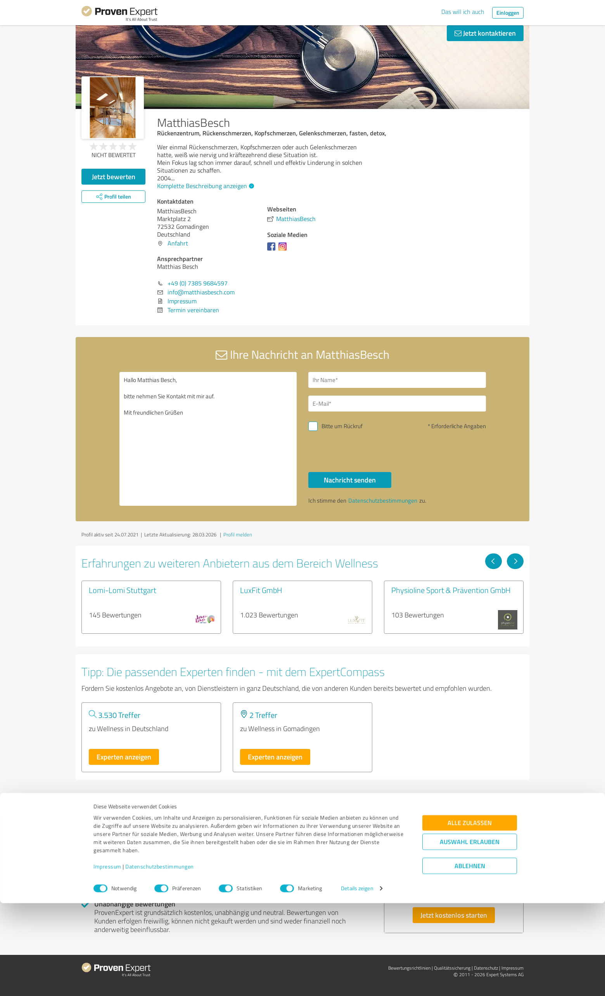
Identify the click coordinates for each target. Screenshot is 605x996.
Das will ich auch (462, 11)
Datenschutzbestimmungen (159, 959)
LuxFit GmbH (261, 589)
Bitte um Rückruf (342, 426)
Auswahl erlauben (470, 934)
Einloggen (507, 12)
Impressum (107, 959)
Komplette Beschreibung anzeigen (204, 186)
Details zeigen (357, 981)
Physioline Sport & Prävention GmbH (451, 589)
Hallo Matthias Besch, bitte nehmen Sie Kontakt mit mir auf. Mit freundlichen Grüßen (208, 439)
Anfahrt (178, 243)
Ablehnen (470, 958)
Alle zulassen (470, 915)
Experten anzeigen (124, 757)
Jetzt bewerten (113, 176)
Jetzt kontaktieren (485, 33)
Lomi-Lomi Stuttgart (122, 589)
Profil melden (237, 534)
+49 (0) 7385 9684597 (198, 283)
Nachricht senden (350, 480)
